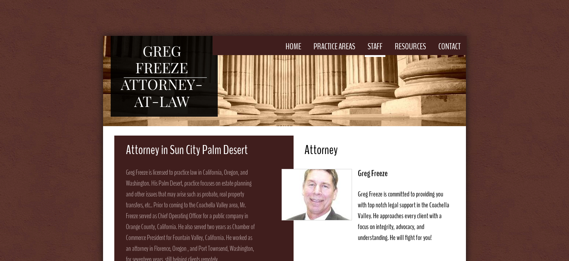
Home (293, 46)
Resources (410, 46)
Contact (449, 46)
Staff (375, 46)
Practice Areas (334, 46)
